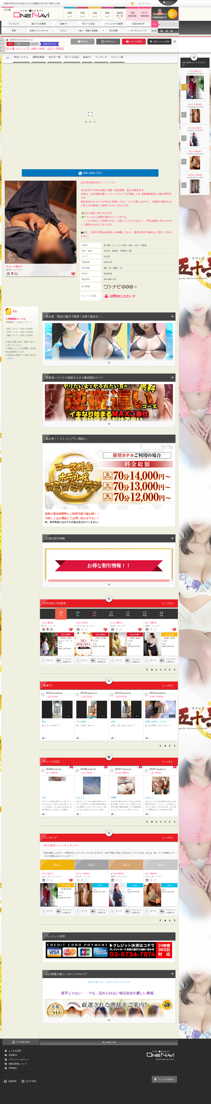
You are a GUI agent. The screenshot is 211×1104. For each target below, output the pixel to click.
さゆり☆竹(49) (156, 696)
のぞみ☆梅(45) (122, 773)
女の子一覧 (55, 57)
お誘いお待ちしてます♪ (156, 721)
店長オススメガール (39, 30)
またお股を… (82, 721)
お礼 (44, 797)
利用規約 (13, 1068)
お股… (114, 721)
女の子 (154, 31)
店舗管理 (12, 1081)
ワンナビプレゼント (173, 14)
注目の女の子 (138, 24)
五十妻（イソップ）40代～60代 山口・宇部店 (35, 48)
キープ (143, 3)
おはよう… (81, 797)
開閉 (109, 361)
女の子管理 (31, 1081)
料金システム (21, 57)
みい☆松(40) (52, 773)
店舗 (154, 24)
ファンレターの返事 (113, 24)
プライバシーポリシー (19, 1059)
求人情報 (113, 30)
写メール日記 (88, 24)
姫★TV (63, 24)
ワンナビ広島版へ (166, 1079)
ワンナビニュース (138, 30)
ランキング (14, 24)
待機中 (114, 797)
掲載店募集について (18, 1064)
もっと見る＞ (168, 603)
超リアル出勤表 (39, 24)
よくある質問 (15, 1051)
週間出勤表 (39, 57)
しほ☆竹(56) (52, 696)
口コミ (64, 30)
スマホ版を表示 (23, 1042)
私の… (45, 721)
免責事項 (13, 1055)
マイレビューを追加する (67, 660)
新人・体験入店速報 (88, 30)
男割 (14, 30)
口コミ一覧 (117, 57)
